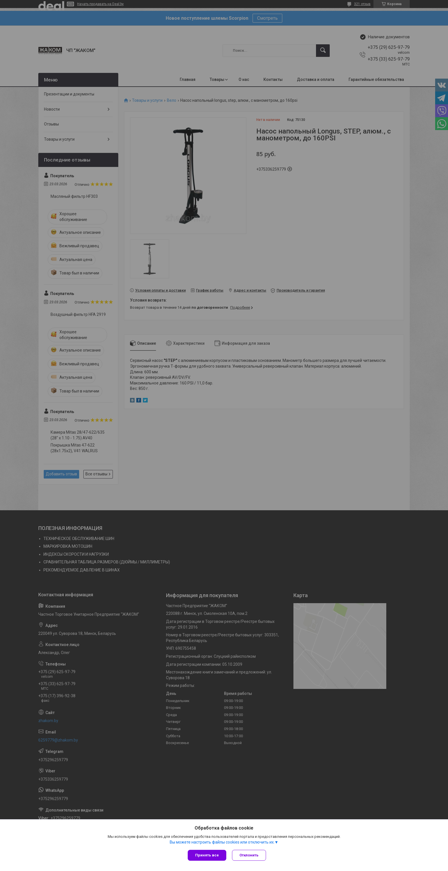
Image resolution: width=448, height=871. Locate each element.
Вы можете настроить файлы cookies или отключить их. (222, 842)
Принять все (207, 855)
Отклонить (249, 855)
